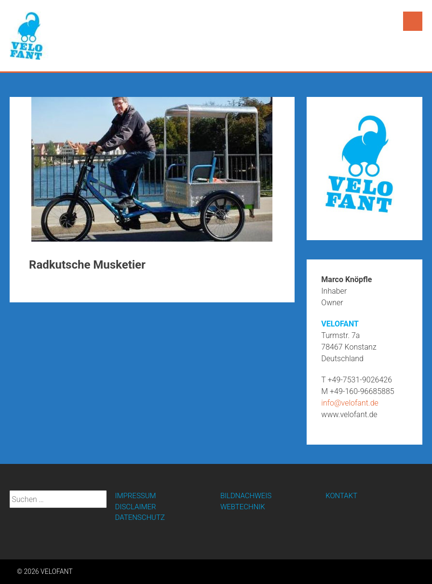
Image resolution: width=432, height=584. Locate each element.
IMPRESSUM (135, 495)
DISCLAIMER (135, 507)
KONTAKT (341, 495)
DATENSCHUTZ (140, 517)
